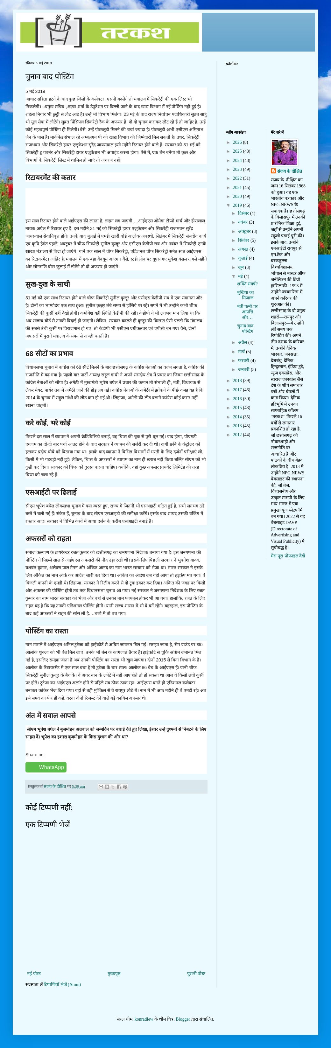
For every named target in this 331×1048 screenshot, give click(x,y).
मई (241, 276)
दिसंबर (244, 213)
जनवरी (244, 369)
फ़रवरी (244, 360)
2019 (238, 205)
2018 (238, 380)
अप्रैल (243, 342)
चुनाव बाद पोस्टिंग (245, 329)
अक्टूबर (245, 231)
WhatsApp (51, 767)
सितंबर (244, 240)
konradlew (144, 1019)
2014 (238, 417)
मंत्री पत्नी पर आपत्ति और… (247, 312)
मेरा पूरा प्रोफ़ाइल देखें (288, 556)
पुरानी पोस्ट (196, 973)
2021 (238, 187)
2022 (238, 178)
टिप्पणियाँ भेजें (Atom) (62, 984)
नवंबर (243, 222)
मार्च (242, 351)
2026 (238, 142)
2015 (238, 407)
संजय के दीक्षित (289, 171)
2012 (238, 434)
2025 (238, 151)
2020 (238, 196)
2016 (238, 398)
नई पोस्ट (34, 973)
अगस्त (244, 249)
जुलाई (243, 258)
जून (241, 267)
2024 (238, 160)
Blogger (183, 1019)
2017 (238, 390)
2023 (238, 169)
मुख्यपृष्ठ (114, 973)
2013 (238, 425)
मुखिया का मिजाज (245, 295)
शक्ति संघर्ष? (247, 284)
